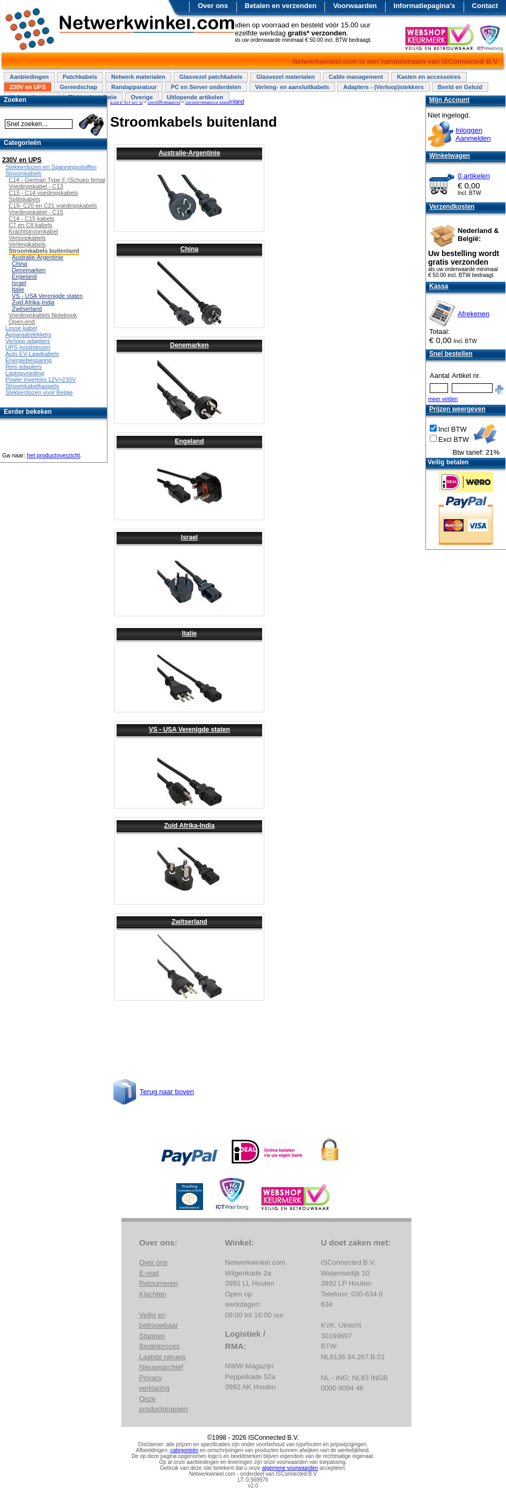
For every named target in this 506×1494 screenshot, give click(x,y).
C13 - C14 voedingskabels (43, 193)
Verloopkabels (27, 238)
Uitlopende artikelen (195, 97)
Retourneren (158, 1283)
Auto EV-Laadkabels (32, 354)
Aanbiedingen (29, 77)
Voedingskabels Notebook (43, 315)
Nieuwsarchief (161, 1367)
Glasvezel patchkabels (210, 77)
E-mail (149, 1273)
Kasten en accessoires (429, 77)
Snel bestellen (451, 354)
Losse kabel (21, 328)
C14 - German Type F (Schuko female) (59, 180)
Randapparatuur (134, 87)
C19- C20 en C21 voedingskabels (53, 205)
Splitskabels (24, 199)
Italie (189, 633)
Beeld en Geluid (460, 87)
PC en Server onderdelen (206, 87)
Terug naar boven (167, 1092)
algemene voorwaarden (290, 1468)
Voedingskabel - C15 (36, 212)
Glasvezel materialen (285, 77)
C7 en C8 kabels (30, 225)
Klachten (153, 1294)
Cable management (356, 77)
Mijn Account (449, 100)
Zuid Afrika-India (189, 825)
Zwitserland (189, 921)
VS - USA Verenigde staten (189, 729)
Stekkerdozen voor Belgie (39, 392)
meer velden (443, 399)
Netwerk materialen (138, 77)
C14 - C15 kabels (31, 218)
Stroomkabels (23, 173)
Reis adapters (23, 366)
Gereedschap (78, 87)
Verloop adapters (27, 341)
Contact (485, 6)
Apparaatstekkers (28, 334)
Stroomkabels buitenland (44, 250)
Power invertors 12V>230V (40, 379)
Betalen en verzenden (281, 6)
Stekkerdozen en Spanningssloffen (51, 167)
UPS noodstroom (27, 347)
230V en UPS (28, 87)
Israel (189, 537)
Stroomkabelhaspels (32, 386)
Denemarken (189, 345)
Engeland (189, 441)
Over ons (213, 6)
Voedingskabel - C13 (36, 186)
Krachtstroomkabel (33, 231)
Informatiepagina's (425, 6)
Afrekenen (473, 314)
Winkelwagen (449, 155)
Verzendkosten (452, 206)
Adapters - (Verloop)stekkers (383, 87)
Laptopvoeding (24, 373)
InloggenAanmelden (473, 134)
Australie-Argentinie (189, 153)
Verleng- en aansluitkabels (292, 87)
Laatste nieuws (162, 1357)
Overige (142, 97)
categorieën (184, 1450)
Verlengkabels (27, 244)
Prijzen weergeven (457, 409)
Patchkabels (80, 77)
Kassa (438, 286)
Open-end (22, 321)
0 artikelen (474, 176)
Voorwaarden (355, 6)
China (189, 249)
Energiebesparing (28, 360)
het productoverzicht (53, 455)
